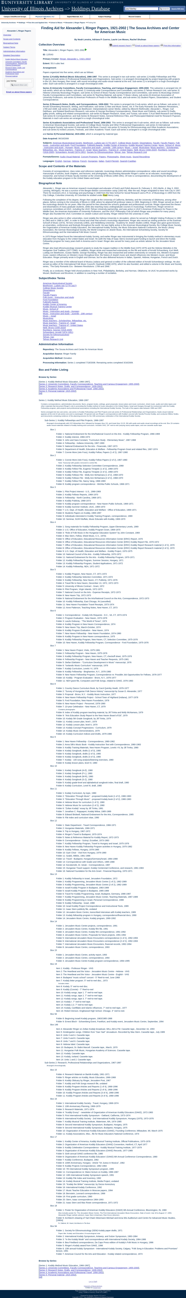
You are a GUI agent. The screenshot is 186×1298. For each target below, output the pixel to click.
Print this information (171, 45)
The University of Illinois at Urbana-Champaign (99, 1297)
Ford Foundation (78, 145)
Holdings (22, 22)
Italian (101, 161)
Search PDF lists (177, 8)
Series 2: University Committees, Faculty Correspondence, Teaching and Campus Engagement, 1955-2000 (88, 384)
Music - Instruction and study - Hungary (61, 311)
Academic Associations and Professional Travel (15, 73)
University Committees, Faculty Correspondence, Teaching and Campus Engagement (16, 63)
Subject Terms (9, 47)
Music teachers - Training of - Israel (75, 150)
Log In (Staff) (93, 1281)
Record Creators (135, 16)
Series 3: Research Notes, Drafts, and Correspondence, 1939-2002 (70, 386)
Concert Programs (89, 157)
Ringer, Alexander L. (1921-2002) (75, 59)
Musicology (144, 147)
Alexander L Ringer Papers (75, 22)
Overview (7, 35)
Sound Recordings (141, 157)
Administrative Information (14, 51)
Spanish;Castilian (128, 161)
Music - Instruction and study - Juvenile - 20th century (99, 147)
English (58, 161)
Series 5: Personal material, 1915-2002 (57, 391)
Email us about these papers (19, 92)
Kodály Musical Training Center (143, 145)
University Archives (8, 22)
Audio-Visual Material (70, 157)
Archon (91, 1295)
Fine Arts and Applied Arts (38, 22)
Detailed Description (11, 55)
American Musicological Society (67, 143)
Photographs (113, 157)
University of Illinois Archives (32, 9)
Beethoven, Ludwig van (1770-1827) (100, 143)
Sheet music (125, 157)
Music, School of (166, 145)
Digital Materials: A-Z (75, 16)
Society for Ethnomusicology (100, 152)
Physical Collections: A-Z (44, 16)
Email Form (97, 1288)
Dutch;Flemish (112, 161)
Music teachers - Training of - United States (113, 150)
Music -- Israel (131, 147)
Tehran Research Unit (137, 152)
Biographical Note (10, 43)
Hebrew (75, 161)
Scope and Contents (11, 39)
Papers (102, 157)
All (40, 393)
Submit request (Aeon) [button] (120, 45)
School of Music (56, 22)
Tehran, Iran (120, 152)
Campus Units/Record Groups (15, 16)
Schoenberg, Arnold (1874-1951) (71, 152)
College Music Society (128, 143)
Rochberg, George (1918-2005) (57, 330)
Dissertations (146, 143)
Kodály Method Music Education (17, 59)
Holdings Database (90, 9)
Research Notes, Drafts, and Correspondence (15, 68)
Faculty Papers (168, 143)
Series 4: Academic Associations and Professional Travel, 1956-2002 (71, 389)
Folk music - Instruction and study (58, 297)
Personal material (12, 76)
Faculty (156, 143)
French (83, 161)
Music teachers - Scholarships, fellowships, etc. (65, 320)
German (67, 161)
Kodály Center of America (115, 145)
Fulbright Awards (95, 145)
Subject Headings (104, 16)
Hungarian (93, 161)
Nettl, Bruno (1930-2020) (145, 150)
